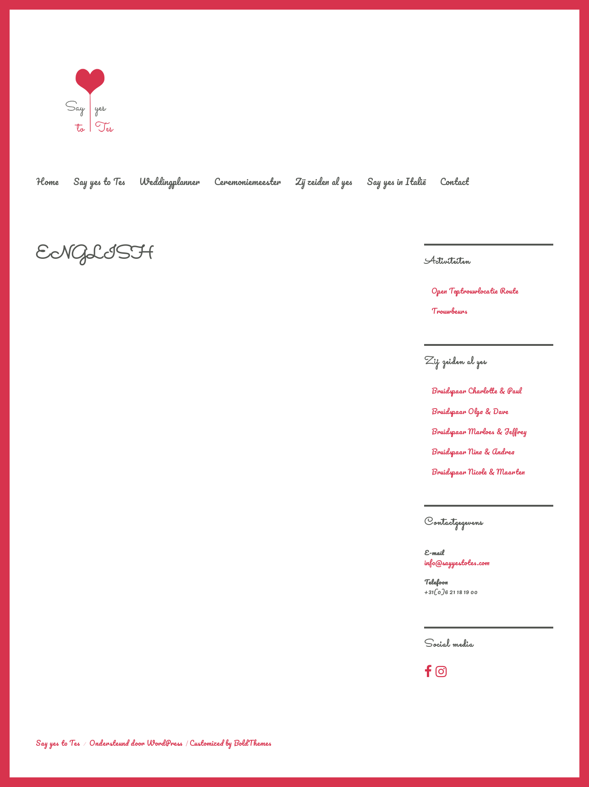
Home (47, 182)
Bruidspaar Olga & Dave (469, 411)
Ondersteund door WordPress (136, 743)
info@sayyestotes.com (457, 562)
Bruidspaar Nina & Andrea (473, 452)
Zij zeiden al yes (323, 182)
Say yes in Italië (396, 182)
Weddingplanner (169, 182)
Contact (454, 182)
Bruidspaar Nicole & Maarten (478, 472)
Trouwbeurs (449, 311)
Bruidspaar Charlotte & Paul (476, 391)
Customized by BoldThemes (231, 743)
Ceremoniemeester (247, 182)
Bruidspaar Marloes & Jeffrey (479, 431)
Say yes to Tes (99, 182)
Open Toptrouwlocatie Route (474, 291)
